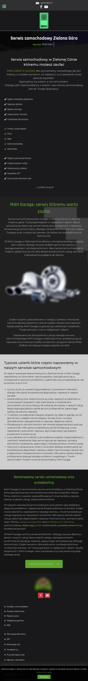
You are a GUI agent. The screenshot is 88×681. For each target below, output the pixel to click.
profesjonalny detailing (56, 483)
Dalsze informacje (44, 672)
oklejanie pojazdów (26, 483)
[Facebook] (41, 7)
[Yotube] (46, 7)
